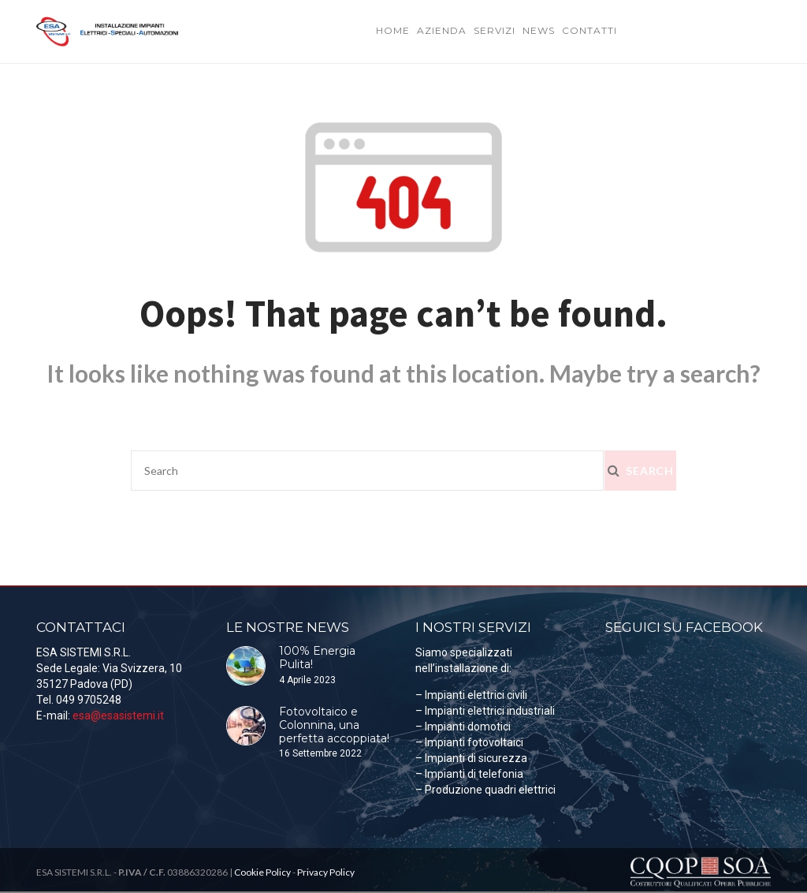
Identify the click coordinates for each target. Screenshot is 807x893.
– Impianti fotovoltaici (469, 742)
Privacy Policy (326, 872)
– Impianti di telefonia (469, 774)
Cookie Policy (262, 872)
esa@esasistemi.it (118, 715)
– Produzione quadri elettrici (485, 789)
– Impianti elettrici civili (471, 695)
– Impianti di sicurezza (471, 758)
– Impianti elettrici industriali (485, 710)
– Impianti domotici (463, 726)
